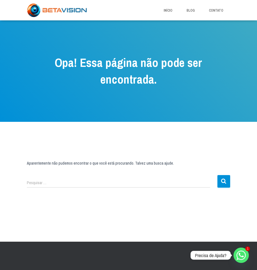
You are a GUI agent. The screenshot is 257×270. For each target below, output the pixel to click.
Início (168, 10)
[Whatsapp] (241, 255)
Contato (216, 10)
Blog (191, 10)
